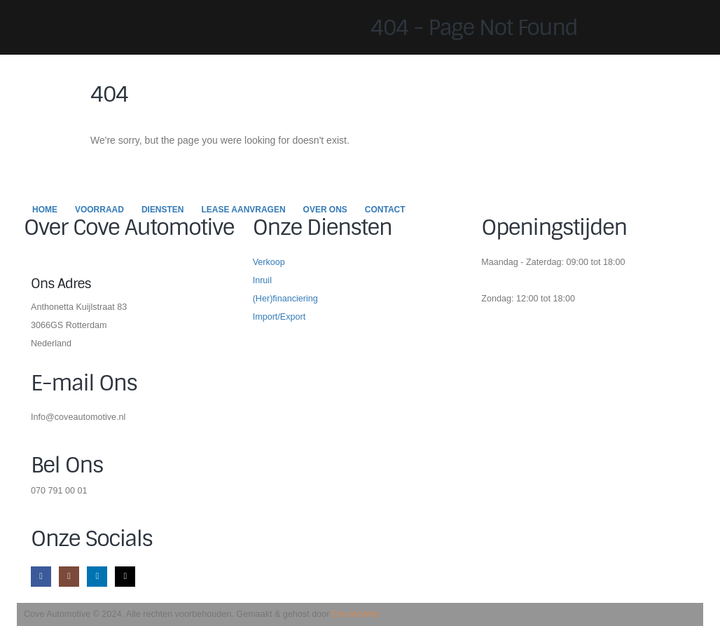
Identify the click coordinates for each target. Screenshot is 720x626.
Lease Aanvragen (244, 210)
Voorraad (99, 210)
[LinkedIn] (97, 576)
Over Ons (325, 210)
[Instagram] (69, 576)
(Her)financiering (285, 299)
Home (44, 210)
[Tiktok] (125, 576)
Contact (385, 210)
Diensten (162, 210)
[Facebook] (41, 576)
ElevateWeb (356, 614)
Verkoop (269, 262)
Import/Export (279, 317)
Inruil (262, 280)
